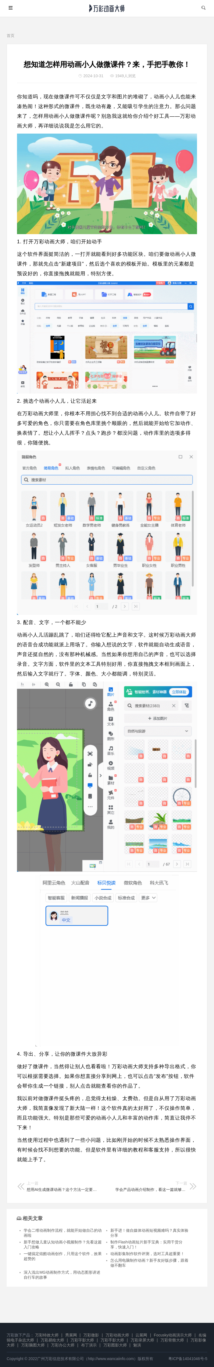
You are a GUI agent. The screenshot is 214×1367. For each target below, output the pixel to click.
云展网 (141, 1335)
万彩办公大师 (62, 1345)
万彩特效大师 (47, 1335)
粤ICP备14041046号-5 (187, 1358)
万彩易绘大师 (52, 1340)
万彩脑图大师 (33, 1345)
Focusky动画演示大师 (173, 1335)
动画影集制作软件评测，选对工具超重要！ (147, 1253)
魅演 (137, 1345)
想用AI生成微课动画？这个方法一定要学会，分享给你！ (63, 1186)
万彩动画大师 (117, 1335)
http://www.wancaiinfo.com (111, 1358)
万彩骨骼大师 (172, 1340)
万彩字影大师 (82, 1340)
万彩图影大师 (115, 1345)
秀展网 (71, 1335)
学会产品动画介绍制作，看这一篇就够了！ (151, 1186)
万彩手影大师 (112, 1340)
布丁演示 (89, 1345)
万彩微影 (91, 1335)
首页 (10, 35)
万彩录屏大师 (142, 1340)
